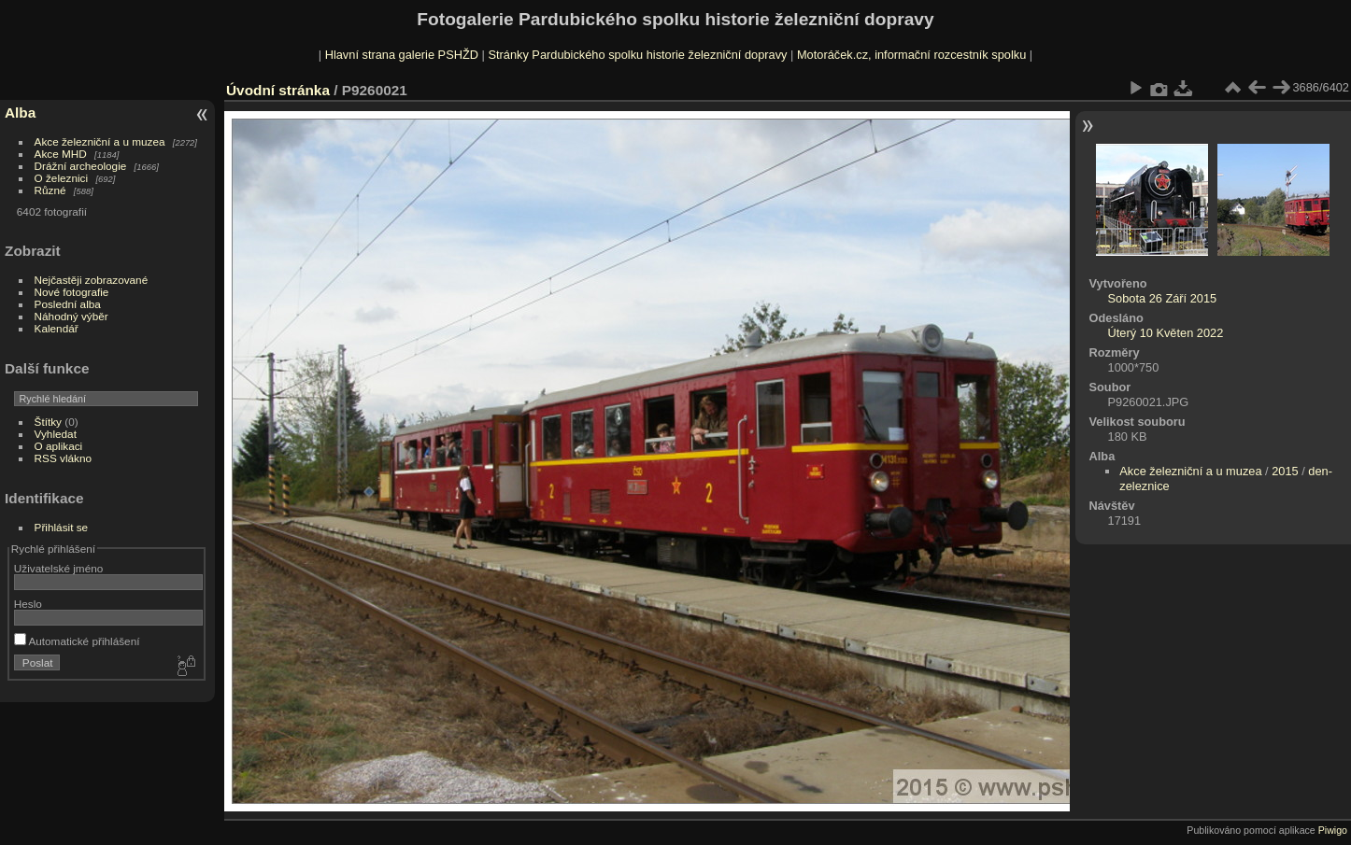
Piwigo (1332, 830)
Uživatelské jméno (58, 568)
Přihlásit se (62, 527)
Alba (20, 112)
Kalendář (56, 328)
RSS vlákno (63, 458)
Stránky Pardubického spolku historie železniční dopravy (637, 55)
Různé (50, 190)
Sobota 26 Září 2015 (1162, 298)
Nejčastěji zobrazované (92, 280)
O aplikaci (59, 446)
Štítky (48, 421)
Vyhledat (56, 434)
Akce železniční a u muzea (100, 141)
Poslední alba (68, 304)
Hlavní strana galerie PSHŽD (401, 55)
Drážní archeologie (81, 166)
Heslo (28, 604)
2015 (1285, 471)
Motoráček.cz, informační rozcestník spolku (911, 55)
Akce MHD (61, 154)
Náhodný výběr (71, 316)
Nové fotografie (72, 292)
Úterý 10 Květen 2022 (1166, 333)
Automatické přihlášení (77, 641)
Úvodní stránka (278, 90)
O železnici (62, 178)
